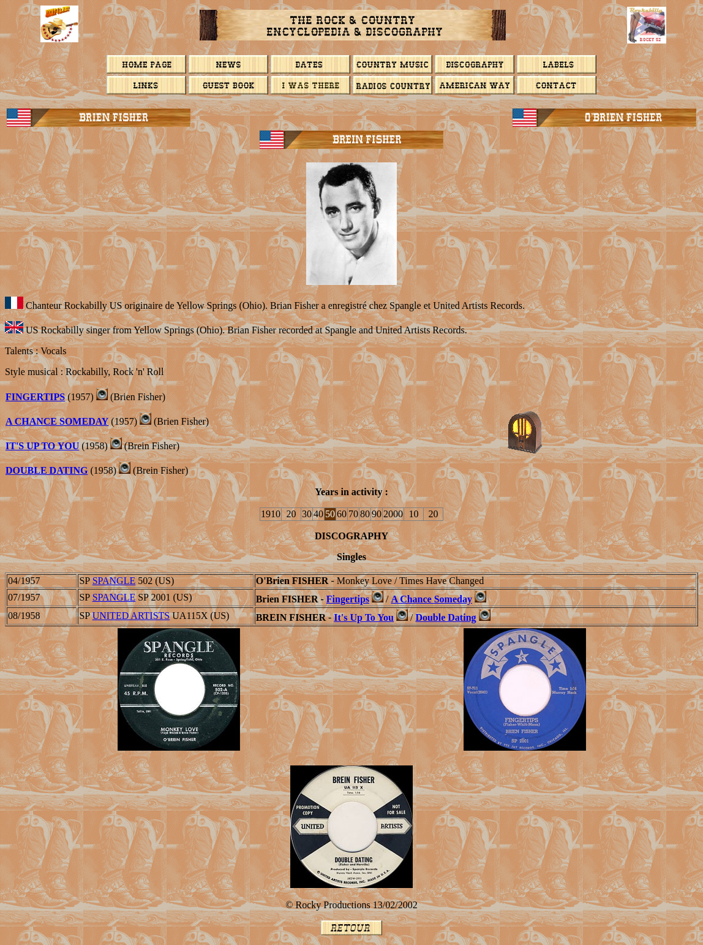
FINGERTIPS (35, 397)
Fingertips (347, 599)
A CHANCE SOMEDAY (57, 421)
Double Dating (445, 617)
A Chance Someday (431, 599)
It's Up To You (364, 617)
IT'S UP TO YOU (42, 446)
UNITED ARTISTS (131, 615)
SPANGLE (114, 580)
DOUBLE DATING (47, 470)
